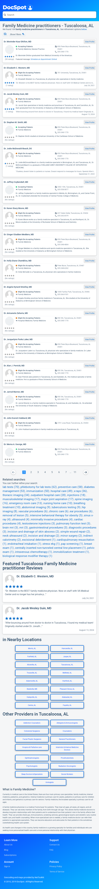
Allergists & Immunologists (67, 723)
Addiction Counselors (31, 723)
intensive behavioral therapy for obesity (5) (56, 515)
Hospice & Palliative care (32, 747)
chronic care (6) (58, 511)
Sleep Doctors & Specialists (32, 774)
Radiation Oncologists (67, 766)
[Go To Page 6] (58, 472)
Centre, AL (32, 705)
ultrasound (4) (20, 519)
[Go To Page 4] (44, 472)
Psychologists (31, 766)
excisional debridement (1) (38, 539)
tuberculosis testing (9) (66, 507)
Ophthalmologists (32, 758)
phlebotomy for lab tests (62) (39, 487)
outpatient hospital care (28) (48, 495)
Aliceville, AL (32, 665)
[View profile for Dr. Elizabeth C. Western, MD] (49, 587)
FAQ (51, 850)
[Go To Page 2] (31, 472)
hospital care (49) (62, 491)
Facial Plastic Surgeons (32, 739)
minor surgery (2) (71, 535)
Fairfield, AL (32, 657)
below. (84, 29)
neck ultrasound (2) (15, 535)
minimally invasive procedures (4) (52, 519)
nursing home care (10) (57, 503)
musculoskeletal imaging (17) (21, 499)
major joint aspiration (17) (57, 499)
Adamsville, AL (32, 681)
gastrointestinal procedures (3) (48, 527)
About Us (8, 844)
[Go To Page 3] (38, 472)
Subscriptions (10, 855)
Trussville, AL (32, 673)
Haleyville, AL (32, 697)
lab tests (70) (11, 487)
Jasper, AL (67, 657)
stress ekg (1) (51, 543)
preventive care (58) (70, 487)
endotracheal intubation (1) (24, 543)
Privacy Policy (56, 866)
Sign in (7, 866)
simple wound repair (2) (75, 531)
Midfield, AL (67, 673)
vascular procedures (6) (33, 511)
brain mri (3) (10, 527)
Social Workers (67, 774)
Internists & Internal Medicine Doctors (67, 748)
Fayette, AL (67, 705)
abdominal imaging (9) (36, 507)
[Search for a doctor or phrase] (49, 14)
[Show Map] (5, 34)
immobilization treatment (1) (71, 552)
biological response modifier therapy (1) (27, 556)
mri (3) (23, 527)
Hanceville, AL (67, 648)
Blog (6, 850)
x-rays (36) (80, 491)
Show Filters (17, 34)
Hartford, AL (67, 681)
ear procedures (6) (81, 511)
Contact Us (55, 844)
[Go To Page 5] (51, 472)
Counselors (67, 731)
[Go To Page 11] (74, 472)
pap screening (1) (72, 543)
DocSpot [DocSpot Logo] (17, 7)
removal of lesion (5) (16, 515)
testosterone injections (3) (38, 523)
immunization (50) (37, 491)
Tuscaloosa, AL (67, 665)
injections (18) (76, 495)
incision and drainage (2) (43, 535)
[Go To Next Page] (85, 472)
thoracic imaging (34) (16, 495)
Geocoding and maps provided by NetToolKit (24, 877)
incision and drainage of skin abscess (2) (33, 531)
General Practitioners (67, 739)
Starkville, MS (32, 689)
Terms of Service (57, 871)
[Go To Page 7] (65, 472)
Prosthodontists (67, 758)
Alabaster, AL (67, 697)
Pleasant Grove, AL (67, 689)
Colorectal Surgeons (32, 731)
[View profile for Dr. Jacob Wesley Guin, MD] (49, 619)
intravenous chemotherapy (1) (33, 552)
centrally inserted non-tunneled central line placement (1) (50, 547)
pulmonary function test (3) (73, 523)
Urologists (50, 782)
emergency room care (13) (25, 503)
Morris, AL (32, 648)
